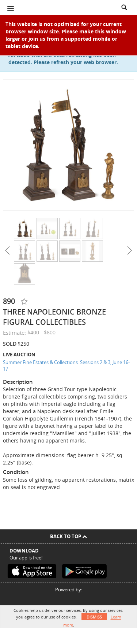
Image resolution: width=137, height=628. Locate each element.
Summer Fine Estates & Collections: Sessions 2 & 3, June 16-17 (66, 365)
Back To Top (68, 536)
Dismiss (94, 617)
